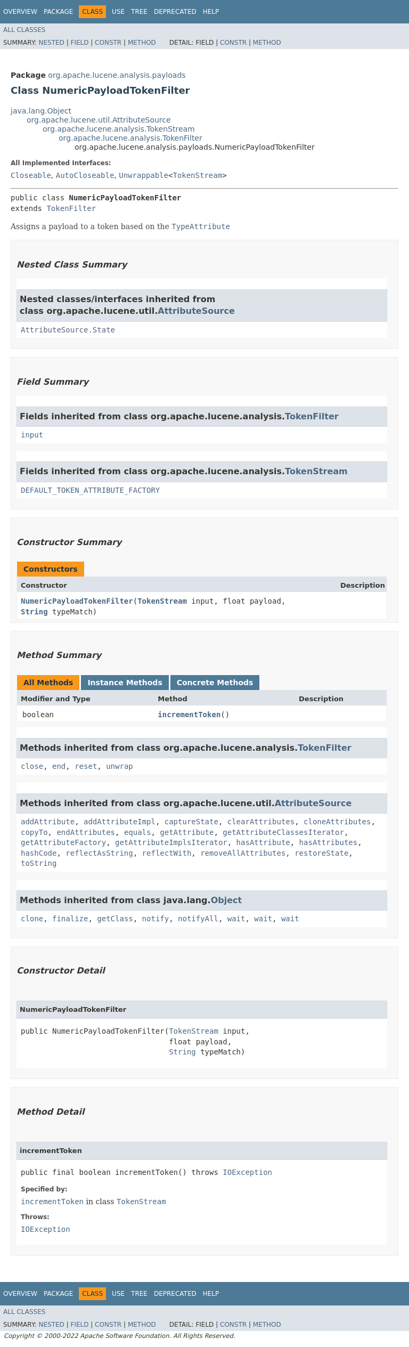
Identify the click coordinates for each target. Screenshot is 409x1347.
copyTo (34, 832)
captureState (191, 821)
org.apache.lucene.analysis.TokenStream (119, 129)
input (32, 435)
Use (118, 11)
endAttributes (85, 832)
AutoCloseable (85, 175)
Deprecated (175, 11)
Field (79, 42)
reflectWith (167, 853)
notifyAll (198, 918)
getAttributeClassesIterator (283, 832)
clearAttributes (261, 821)
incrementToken (189, 714)
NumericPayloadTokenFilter (77, 601)
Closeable (31, 175)
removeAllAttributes (242, 853)
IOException (247, 1172)
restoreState (321, 853)
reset (86, 766)
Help (211, 11)
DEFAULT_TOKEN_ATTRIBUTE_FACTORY (90, 490)
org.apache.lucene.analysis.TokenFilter (130, 138)
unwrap (119, 766)
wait (236, 918)
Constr (108, 42)
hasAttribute (263, 842)
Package (58, 11)
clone (32, 918)
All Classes (24, 30)
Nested (51, 42)
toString (38, 863)
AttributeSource (196, 311)
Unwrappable (143, 175)
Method (142, 42)
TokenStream (197, 175)
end (59, 766)
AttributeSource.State (68, 330)
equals (137, 832)
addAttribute (48, 821)
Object (226, 900)
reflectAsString (99, 853)
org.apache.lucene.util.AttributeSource (99, 120)
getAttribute (187, 832)
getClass (115, 918)
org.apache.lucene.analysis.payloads (116, 75)
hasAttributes (328, 842)
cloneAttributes (337, 821)
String (34, 611)
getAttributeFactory (63, 842)
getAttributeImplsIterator (171, 842)
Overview (20, 11)
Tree (139, 11)
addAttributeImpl (120, 821)
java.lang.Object (41, 111)
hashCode (38, 853)
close (32, 766)
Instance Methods (124, 682)
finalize (70, 918)
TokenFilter (71, 208)
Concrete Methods (215, 682)
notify (155, 918)
